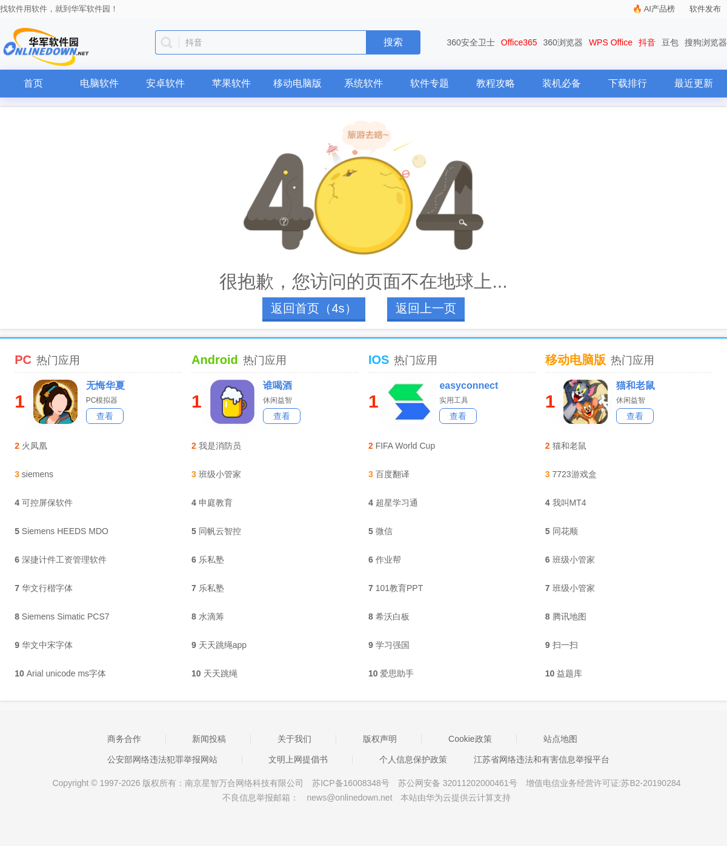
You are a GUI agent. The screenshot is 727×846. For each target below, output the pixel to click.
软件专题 (429, 83)
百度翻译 (393, 474)
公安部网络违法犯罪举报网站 (162, 759)
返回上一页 (426, 308)
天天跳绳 (220, 673)
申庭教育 (216, 502)
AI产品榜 (659, 8)
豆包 (670, 42)
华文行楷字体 (47, 588)
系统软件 (363, 83)
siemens (37, 474)
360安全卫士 (471, 42)
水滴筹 (211, 616)
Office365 (519, 42)
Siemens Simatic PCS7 (66, 616)
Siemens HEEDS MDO (65, 531)
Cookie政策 (470, 739)
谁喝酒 (277, 385)
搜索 (393, 42)
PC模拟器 (102, 400)
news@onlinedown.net (349, 797)
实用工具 (453, 400)
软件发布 (705, 8)
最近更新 (693, 83)
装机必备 (561, 83)
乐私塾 (211, 559)
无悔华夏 (105, 385)
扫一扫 (565, 645)
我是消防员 (220, 446)
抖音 (647, 42)
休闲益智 (277, 400)
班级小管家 (220, 474)
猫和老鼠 (635, 385)
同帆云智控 (220, 531)
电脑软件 (99, 83)
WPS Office (610, 42)
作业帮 (388, 559)
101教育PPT (399, 588)
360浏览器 (563, 42)
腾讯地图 (569, 616)
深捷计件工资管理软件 (64, 559)
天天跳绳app (223, 645)
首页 (33, 83)
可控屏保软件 (47, 502)
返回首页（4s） (313, 308)
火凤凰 (34, 446)
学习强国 (393, 645)
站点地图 (560, 739)
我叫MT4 (569, 502)
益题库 (569, 673)
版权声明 (380, 739)
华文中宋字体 (47, 645)
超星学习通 (397, 502)
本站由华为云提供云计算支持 (455, 797)
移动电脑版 (297, 83)
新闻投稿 (209, 739)
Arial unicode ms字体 (67, 673)
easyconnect (468, 385)
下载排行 (627, 83)
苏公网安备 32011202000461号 (459, 783)
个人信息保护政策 (413, 759)
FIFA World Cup (406, 446)
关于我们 (294, 739)
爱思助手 (397, 673)
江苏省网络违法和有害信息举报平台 (541, 759)
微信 (384, 531)
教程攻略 (495, 83)
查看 (104, 416)
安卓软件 (165, 83)
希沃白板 (393, 616)
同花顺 (565, 531)
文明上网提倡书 (298, 759)
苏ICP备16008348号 (351, 783)
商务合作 (124, 739)
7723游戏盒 (575, 474)
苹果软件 (231, 83)
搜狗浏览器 (706, 42)
